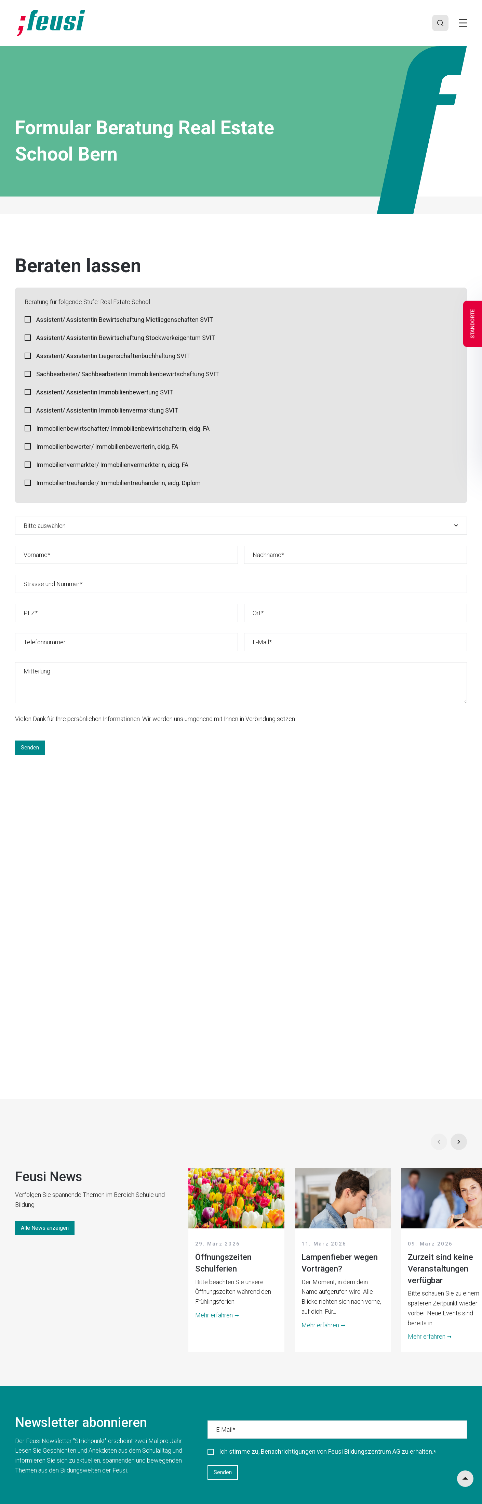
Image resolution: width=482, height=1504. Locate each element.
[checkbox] (241, 402)
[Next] (459, 1142)
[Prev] (439, 1142)
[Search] (440, 23)
